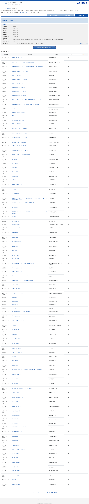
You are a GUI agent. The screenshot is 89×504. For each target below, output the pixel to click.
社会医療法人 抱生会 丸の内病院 (19, 128)
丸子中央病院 (15, 207)
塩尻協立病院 (15, 365)
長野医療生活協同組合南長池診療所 (19, 79)
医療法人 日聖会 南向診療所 (18, 449)
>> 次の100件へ (53, 492)
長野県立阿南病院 (16, 462)
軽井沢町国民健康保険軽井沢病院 (19, 427)
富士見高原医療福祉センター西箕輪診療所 (21, 311)
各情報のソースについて (25, 12)
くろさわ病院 (15, 378)
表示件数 (3, 51)
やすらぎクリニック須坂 (17, 293)
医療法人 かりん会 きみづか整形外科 (20, 276)
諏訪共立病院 (15, 436)
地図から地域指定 (54, 15)
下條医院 (14, 308)
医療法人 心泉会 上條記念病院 (19, 142)
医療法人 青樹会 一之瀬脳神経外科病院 (21, 154)
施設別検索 (9, 8)
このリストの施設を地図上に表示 (44, 47)
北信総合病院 (15, 334)
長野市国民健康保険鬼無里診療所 (19, 91)
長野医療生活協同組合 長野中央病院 (20, 71)
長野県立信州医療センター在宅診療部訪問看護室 (22, 280)
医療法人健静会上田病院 (17, 184)
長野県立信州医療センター (17, 284)
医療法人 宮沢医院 (16, 75)
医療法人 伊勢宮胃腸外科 (17, 83)
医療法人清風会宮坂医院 (17, 268)
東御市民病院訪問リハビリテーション (20, 411)
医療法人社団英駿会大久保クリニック (20, 150)
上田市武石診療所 (16, 221)
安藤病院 (14, 189)
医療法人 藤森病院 (16, 123)
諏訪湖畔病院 (15, 237)
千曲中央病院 (15, 401)
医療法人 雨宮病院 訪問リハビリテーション (22, 388)
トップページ (3, 8)
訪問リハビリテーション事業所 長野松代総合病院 (23, 62)
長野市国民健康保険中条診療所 (18, 112)
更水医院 (14, 109)
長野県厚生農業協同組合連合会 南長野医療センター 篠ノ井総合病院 (27, 66)
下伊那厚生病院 (15, 475)
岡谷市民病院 (15, 232)
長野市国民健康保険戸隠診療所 (18, 87)
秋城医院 (14, 325)
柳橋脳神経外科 (15, 297)
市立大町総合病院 (16, 338)
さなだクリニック (16, 216)
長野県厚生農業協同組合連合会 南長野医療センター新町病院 (25, 104)
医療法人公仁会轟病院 (17, 288)
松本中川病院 (15, 163)
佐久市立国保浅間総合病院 (17, 397)
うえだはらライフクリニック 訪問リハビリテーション (24, 202)
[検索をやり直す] (84, 43)
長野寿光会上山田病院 (17, 406)
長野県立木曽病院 (16, 484)
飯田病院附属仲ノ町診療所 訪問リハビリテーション (23, 263)
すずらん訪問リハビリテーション (19, 320)
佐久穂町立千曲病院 (16, 419)
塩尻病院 (14, 356)
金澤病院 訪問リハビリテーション (19, 374)
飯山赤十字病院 (15, 343)
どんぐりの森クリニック (17, 423)
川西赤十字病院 (15, 392)
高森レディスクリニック (17, 479)
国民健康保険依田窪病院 (17, 431)
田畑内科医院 (15, 304)
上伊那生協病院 (15, 453)
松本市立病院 (15, 171)
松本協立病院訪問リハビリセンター (19, 137)
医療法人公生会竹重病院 (17, 57)
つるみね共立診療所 (16, 241)
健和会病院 (14, 250)
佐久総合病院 (15, 383)
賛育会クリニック (16, 115)
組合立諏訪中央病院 (16, 348)
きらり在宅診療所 (16, 224)
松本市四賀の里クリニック (17, 176)
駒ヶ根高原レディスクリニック (18, 329)
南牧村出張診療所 (16, 415)
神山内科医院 (15, 301)
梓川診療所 (14, 159)
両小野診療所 (15, 457)
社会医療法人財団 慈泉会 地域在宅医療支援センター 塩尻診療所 (27, 369)
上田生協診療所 (15, 193)
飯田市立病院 (15, 246)
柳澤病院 (14, 180)
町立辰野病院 (15, 440)
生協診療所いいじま (16, 445)
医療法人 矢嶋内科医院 (17, 352)
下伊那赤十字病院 (16, 470)
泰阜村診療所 (15, 467)
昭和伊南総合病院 (16, 316)
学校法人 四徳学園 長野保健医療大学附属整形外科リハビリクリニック (28, 99)
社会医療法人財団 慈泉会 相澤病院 (20, 133)
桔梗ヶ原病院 (15, 360)
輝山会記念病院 (15, 255)
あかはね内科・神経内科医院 (18, 120)
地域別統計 (68, 15)
